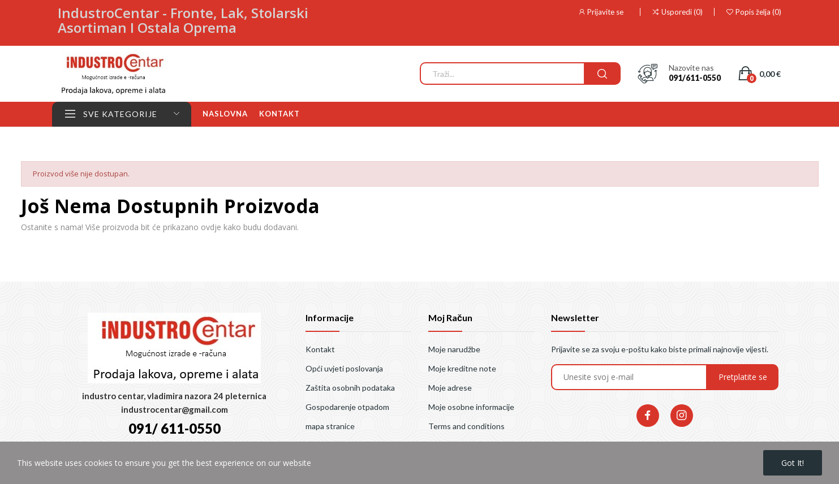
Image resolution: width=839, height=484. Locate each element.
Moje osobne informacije (471, 407)
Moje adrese (450, 387)
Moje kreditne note (462, 368)
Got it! (792, 462)
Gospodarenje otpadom (347, 407)
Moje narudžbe (454, 349)
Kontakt (320, 349)
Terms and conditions (466, 426)
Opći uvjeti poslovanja (344, 368)
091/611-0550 (695, 78)
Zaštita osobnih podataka (350, 387)
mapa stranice (330, 426)
